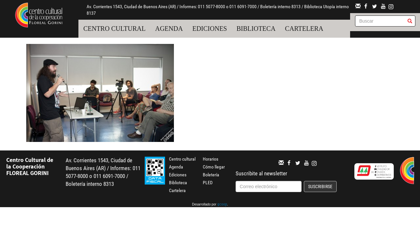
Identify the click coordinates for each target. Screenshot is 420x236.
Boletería (211, 174)
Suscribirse (320, 186)
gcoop (222, 204)
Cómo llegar (214, 167)
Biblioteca (256, 28)
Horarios (210, 159)
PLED (208, 182)
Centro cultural (114, 28)
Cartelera (304, 28)
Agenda (169, 28)
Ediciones (209, 28)
